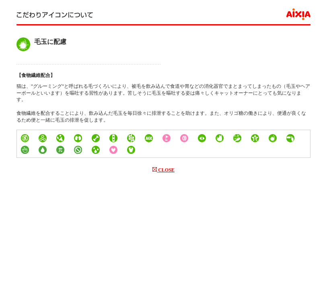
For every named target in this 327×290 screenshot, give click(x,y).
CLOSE (163, 170)
